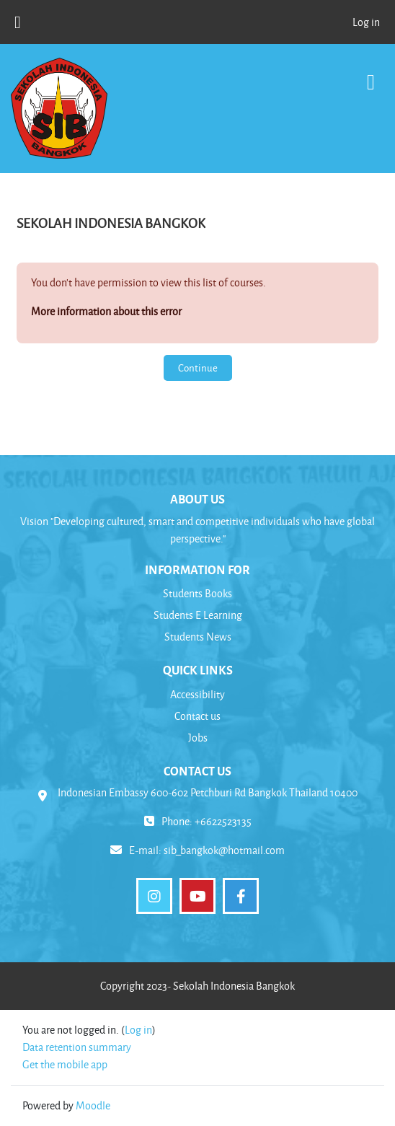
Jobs (198, 737)
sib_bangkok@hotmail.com (224, 850)
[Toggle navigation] (371, 75)
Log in (366, 22)
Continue (198, 367)
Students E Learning (198, 615)
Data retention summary (76, 1047)
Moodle (93, 1105)
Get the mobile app (64, 1064)
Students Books (197, 593)
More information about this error (106, 311)
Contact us (197, 715)
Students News (197, 636)
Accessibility (197, 694)
